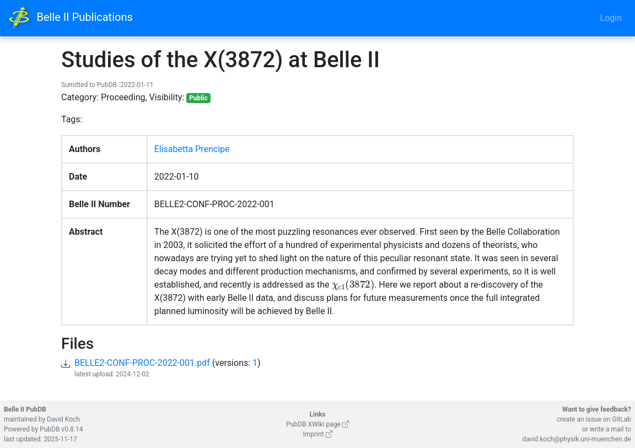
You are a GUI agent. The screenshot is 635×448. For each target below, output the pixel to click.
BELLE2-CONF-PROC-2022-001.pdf (142, 363)
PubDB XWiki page (317, 424)
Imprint (317, 434)
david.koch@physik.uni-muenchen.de (576, 439)
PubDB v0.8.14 (61, 429)
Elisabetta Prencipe (192, 149)
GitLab (621, 419)
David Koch (63, 419)
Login (611, 18)
